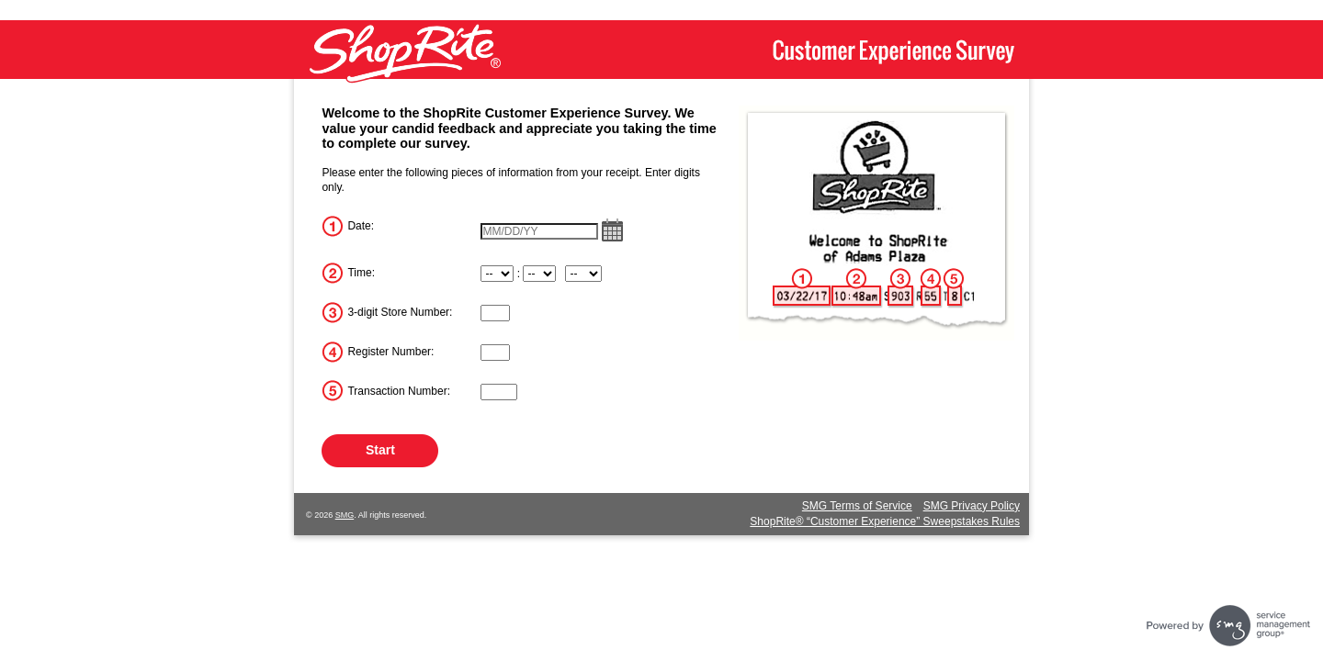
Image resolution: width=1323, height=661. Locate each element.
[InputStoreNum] (495, 313)
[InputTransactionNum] (499, 392)
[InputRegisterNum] (495, 352)
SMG (345, 515)
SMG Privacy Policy (971, 505)
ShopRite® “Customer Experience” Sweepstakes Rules (885, 521)
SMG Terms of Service (857, 505)
